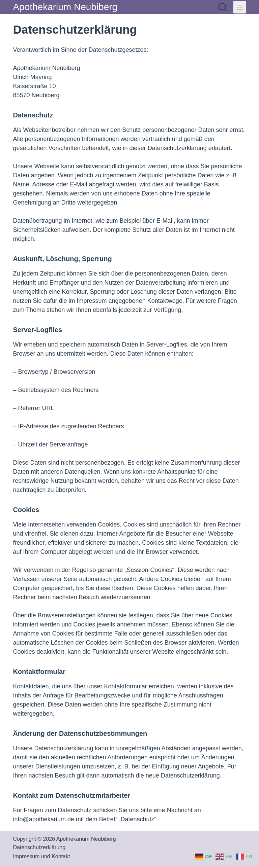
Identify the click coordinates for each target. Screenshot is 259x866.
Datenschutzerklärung (39, 847)
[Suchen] (223, 7)
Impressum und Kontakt (41, 856)
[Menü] (239, 7)
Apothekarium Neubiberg (65, 7)
